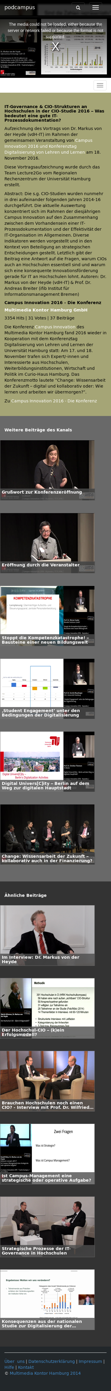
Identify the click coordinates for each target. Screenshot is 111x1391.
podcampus (19, 7)
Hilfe (9, 1367)
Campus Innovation (55, 327)
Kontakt (26, 1367)
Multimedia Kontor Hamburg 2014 (45, 1373)
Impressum (90, 1361)
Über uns (14, 1361)
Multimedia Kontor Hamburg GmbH (46, 310)
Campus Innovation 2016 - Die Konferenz (54, 401)
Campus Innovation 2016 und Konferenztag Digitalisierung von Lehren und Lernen (48, 146)
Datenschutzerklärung (51, 1361)
